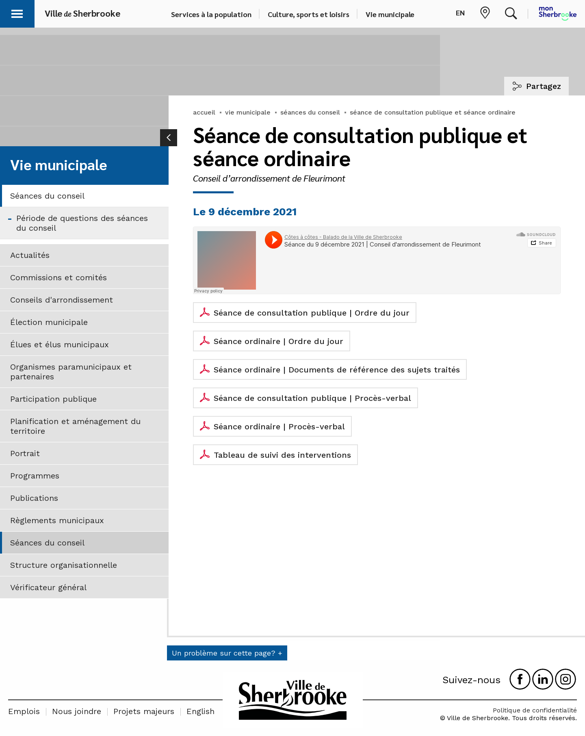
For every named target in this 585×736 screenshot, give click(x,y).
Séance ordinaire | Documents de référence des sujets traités (337, 369)
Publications (34, 498)
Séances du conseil (47, 196)
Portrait (25, 453)
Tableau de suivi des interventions (282, 455)
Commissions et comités (58, 277)
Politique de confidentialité (535, 710)
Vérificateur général (48, 587)
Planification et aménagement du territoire (75, 426)
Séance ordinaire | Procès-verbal (279, 426)
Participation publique (53, 399)
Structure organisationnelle (63, 565)
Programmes (34, 476)
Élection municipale (49, 322)
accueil (204, 112)
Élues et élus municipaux (59, 344)
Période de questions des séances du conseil (82, 223)
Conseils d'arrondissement (61, 300)
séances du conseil (310, 112)
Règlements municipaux (57, 520)
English (200, 711)
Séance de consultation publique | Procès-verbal (312, 398)
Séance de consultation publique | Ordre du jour (312, 313)
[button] (17, 12)
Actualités (30, 255)
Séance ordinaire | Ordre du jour (278, 341)
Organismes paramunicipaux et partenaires (71, 371)
